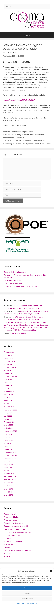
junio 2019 (8, 437)
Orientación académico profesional (19, 131)
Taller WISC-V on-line (18, 333)
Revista (7, 556)
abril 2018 (8, 467)
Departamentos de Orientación (16, 526)
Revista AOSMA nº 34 (12, 280)
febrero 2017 (9, 483)
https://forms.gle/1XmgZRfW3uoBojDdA (19, 100)
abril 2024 (8, 364)
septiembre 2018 (10, 458)
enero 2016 (8, 489)
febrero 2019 (9, 449)
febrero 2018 (9, 473)
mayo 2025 (8, 358)
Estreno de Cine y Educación (15, 272)
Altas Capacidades (11, 517)
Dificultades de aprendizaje (15, 529)
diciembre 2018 (10, 452)
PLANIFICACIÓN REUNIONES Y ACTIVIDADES (21, 287)
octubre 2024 (9, 361)
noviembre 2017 (10, 477)
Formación (8, 538)
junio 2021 (8, 398)
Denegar (27, 593)
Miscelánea (8, 544)
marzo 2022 (8, 382)
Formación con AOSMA (13, 541)
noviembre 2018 (10, 455)
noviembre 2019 (10, 431)
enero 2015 (8, 495)
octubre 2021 (9, 394)
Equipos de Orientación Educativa (17, 532)
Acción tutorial (10, 514)
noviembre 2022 (10, 376)
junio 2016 (8, 486)
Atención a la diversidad (13, 523)
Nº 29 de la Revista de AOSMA (24, 330)
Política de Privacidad (23, 603)
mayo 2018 (8, 464)
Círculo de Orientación (13, 284)
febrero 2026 (9, 352)
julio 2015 (8, 492)
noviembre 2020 (10, 410)
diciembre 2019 (10, 428)
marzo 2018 (8, 470)
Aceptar (27, 588)
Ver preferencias (27, 599)
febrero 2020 (9, 422)
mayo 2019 (8, 440)
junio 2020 (8, 413)
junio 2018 (8, 461)
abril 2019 (8, 443)
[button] (51, 571)
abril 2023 (8, 370)
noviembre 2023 (10, 367)
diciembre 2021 (10, 391)
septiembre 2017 (10, 480)
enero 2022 (8, 388)
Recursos (7, 553)
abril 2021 (8, 401)
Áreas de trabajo (10, 520)
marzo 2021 (8, 404)
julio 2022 (8, 379)
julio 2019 (8, 434)
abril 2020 (8, 416)
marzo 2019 (8, 446)
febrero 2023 (9, 373)
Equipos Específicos (12, 535)
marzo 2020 (8, 419)
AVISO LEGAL (34, 603)
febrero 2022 (9, 385)
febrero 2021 (9, 407)
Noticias (7, 547)
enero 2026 (8, 355)
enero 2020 (8, 425)
